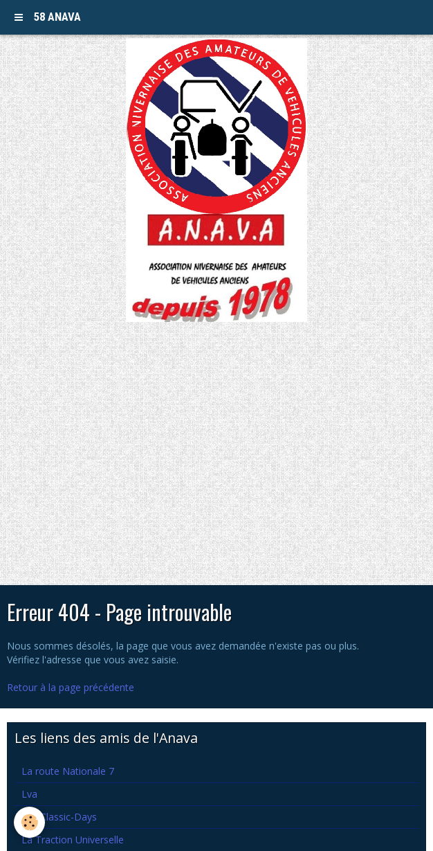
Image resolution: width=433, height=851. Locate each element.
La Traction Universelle (72, 839)
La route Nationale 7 (67, 771)
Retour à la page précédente (70, 687)
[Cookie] (29, 822)
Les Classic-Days (59, 816)
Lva (29, 793)
